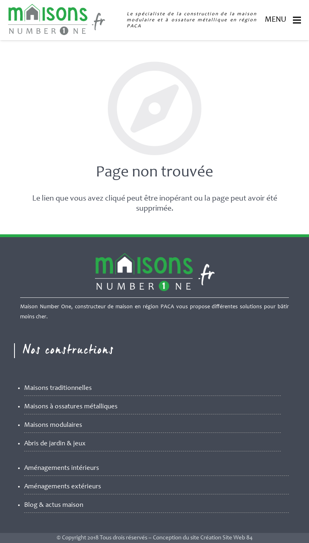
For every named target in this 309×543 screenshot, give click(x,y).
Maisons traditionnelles (58, 388)
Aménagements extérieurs (62, 487)
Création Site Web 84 (226, 538)
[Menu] (296, 20)
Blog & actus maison (53, 505)
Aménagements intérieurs (61, 468)
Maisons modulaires (53, 425)
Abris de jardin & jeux (55, 444)
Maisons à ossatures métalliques (70, 407)
